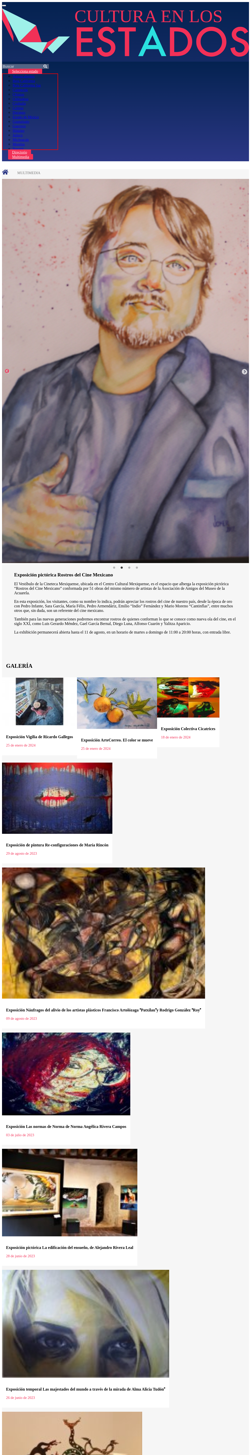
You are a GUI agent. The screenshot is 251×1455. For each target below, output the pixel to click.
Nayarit (18, 149)
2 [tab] (121, 567)
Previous (7, 371)
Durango (19, 112)
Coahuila (19, 103)
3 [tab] (129, 567)
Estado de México (26, 117)
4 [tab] (136, 567)
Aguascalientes (24, 76)
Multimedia (20, 157)
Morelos (19, 144)
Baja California (24, 81)
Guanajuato (21, 122)
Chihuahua (20, 99)
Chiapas (18, 94)
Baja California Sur (27, 85)
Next (243, 371)
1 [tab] (114, 567)
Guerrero (19, 126)
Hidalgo (18, 131)
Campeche (20, 90)
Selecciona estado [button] (25, 71)
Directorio (19, 152)
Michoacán (21, 140)
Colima (18, 108)
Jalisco (17, 135)
